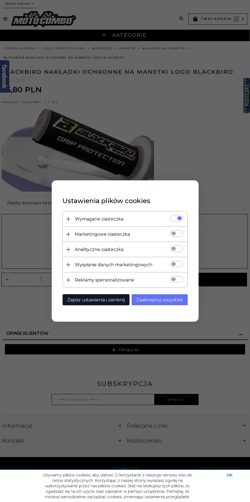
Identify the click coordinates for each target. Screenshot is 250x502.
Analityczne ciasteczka (99, 249)
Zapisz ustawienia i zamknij (96, 299)
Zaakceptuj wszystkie (159, 299)
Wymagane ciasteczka (99, 219)
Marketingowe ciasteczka (102, 234)
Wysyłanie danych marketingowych (113, 264)
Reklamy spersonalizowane (104, 280)
